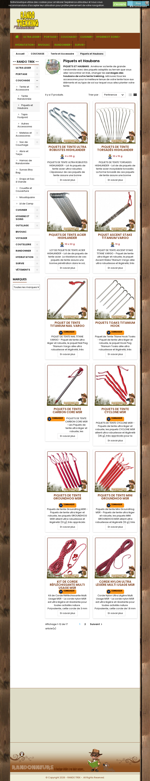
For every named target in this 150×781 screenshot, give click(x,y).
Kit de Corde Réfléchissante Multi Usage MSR (67, 584)
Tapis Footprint (22, 116)
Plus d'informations (138, 4)
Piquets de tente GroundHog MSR (67, 497)
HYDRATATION (24, 45)
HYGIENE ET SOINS (107, 37)
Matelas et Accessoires (24, 134)
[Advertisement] (26, 348)
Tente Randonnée (24, 97)
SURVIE (79, 45)
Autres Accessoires (24, 125)
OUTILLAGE (22, 225)
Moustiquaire (27, 197)
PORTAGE (50, 37)
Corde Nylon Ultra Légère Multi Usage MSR (115, 583)
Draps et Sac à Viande (25, 180)
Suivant (96, 624)
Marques (20, 279)
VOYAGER (21, 238)
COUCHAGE (68, 37)
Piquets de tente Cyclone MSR (115, 410)
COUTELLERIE (23, 244)
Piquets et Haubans (25, 106)
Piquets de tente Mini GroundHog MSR (115, 497)
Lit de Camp (26, 203)
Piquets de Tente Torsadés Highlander (115, 148)
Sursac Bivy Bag (24, 171)
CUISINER (86, 37)
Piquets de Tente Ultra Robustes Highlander (67, 148)
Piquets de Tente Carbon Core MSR (67, 410)
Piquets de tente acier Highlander (67, 236)
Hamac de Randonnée (24, 162)
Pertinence (114, 95)
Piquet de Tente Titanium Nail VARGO (67, 324)
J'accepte (120, 4)
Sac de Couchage (22, 143)
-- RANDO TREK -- (26, 62)
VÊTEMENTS (23, 269)
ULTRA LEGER (31, 37)
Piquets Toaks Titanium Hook (115, 324)
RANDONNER (62, 45)
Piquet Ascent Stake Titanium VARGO (115, 236)
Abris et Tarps (22, 153)
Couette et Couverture (24, 189)
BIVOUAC (44, 45)
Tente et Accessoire (22, 88)
